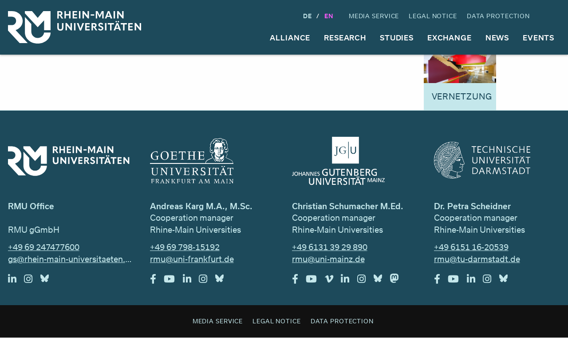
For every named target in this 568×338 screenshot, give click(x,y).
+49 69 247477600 (43, 247)
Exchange (449, 37)
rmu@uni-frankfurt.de (192, 259)
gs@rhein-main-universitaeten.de (71, 259)
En (328, 16)
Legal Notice (433, 16)
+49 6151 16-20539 (471, 247)
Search (552, 16)
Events (538, 37)
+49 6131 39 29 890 (329, 247)
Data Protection (498, 16)
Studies (397, 37)
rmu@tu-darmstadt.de (477, 259)
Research (345, 37)
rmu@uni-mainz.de (328, 259)
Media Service (374, 16)
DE (307, 16)
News (497, 37)
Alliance (290, 37)
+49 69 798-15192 (185, 247)
